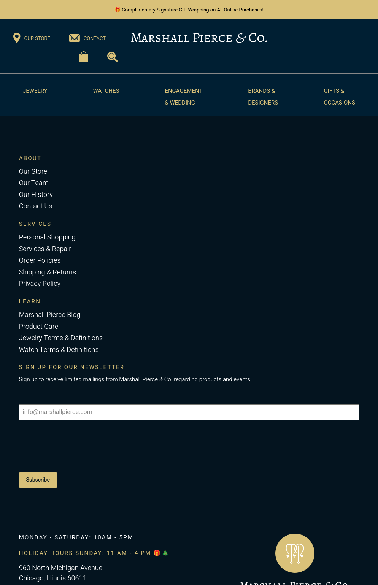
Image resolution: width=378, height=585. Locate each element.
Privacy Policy (39, 284)
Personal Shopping (47, 237)
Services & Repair (45, 249)
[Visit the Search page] (112, 57)
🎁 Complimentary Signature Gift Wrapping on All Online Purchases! (189, 9)
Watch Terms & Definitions (59, 350)
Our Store (33, 171)
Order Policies (40, 260)
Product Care (38, 327)
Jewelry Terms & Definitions (61, 338)
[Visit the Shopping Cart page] (84, 56)
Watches (106, 91)
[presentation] (77, 446)
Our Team (34, 183)
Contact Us (35, 206)
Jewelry (35, 91)
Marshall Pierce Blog (50, 315)
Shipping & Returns (47, 272)
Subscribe (38, 480)
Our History (36, 195)
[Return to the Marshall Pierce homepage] (199, 38)
